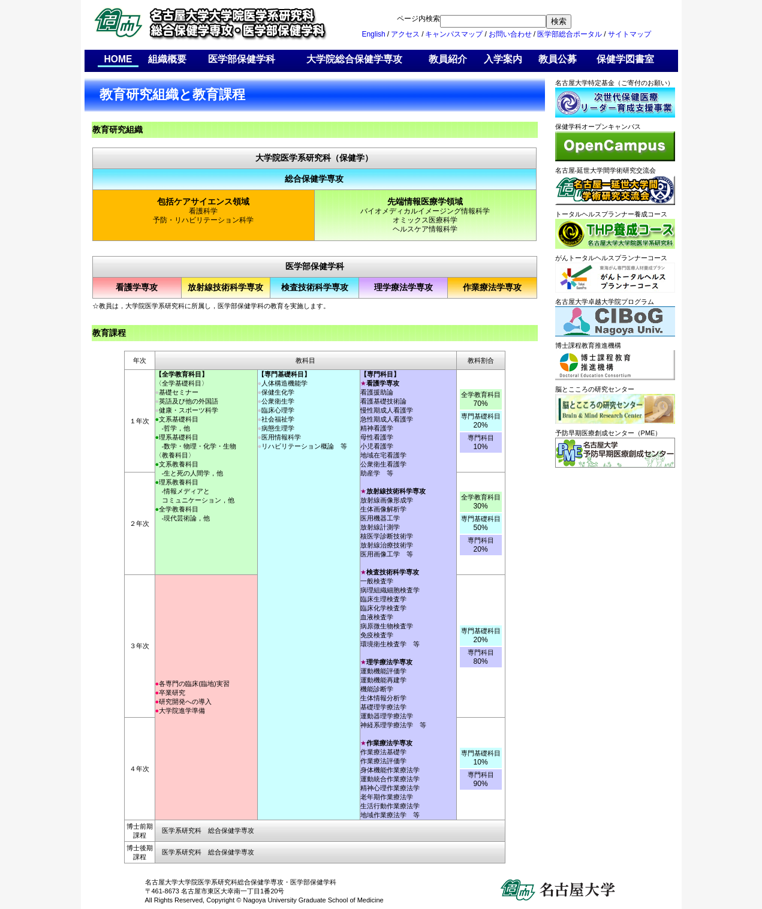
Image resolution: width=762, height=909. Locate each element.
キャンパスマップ (454, 34)
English (373, 34)
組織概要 (167, 59)
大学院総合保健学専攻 (354, 59)
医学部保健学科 (241, 59)
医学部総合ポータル (569, 34)
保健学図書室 (625, 59)
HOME (118, 59)
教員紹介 (448, 59)
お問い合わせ (510, 34)
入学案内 (503, 59)
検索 (559, 21)
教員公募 (557, 59)
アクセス (405, 34)
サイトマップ (629, 34)
